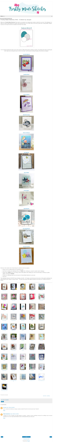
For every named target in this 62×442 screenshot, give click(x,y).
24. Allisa (32, 330)
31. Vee (4, 350)
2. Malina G (13, 290)
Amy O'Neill (26, 172)
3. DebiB (23, 290)
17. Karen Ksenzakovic (13, 320)
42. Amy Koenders (13, 370)
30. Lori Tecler (41, 340)
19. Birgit (32, 320)
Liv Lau (4, 407)
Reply (4, 410)
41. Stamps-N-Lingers (4, 370)
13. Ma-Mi (23, 310)
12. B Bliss (13, 310)
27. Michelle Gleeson (13, 340)
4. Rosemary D (32, 290)
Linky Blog (48, 395)
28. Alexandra (22, 340)
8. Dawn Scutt (22, 300)
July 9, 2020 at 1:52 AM (14, 413)
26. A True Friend (4, 340)
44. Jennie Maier (32, 370)
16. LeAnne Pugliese (4, 320)
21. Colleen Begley (4, 330)
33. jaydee (23, 350)
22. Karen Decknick (13, 330)
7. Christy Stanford (13, 300)
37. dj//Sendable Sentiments (13, 360)
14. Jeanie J (32, 310)
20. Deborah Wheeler (41, 320)
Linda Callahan (26, 94)
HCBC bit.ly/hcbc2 (6, 413)
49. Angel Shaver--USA (32, 380)
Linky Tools (44, 395)
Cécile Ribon (26, 190)
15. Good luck (41, 310)
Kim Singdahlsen (26, 228)
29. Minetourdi (32, 340)
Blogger (28, 440)
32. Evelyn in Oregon (13, 350)
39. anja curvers (32, 360)
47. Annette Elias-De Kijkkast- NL (13, 380)
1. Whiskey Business (4, 290)
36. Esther (4, 360)
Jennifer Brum (26, 74)
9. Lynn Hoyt (32, 300)
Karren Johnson (26, 132)
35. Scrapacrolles (41, 350)
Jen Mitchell (26, 152)
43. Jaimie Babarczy (23, 370)
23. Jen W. (23, 330)
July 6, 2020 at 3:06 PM (10, 407)
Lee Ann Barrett (26, 54)
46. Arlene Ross (4, 380)
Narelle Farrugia (26, 114)
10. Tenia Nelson (41, 300)
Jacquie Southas (26, 246)
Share (2, 401)
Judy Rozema (26, 208)
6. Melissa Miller (4, 300)
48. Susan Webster (23, 380)
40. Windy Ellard (41, 360)
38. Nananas (23, 360)
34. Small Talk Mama (32, 350)
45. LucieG (41, 370)
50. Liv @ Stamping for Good (41, 380)
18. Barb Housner (23, 320)
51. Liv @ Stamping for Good (4, 390)
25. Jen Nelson (41, 330)
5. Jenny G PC (41, 290)
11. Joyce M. (4, 310)
